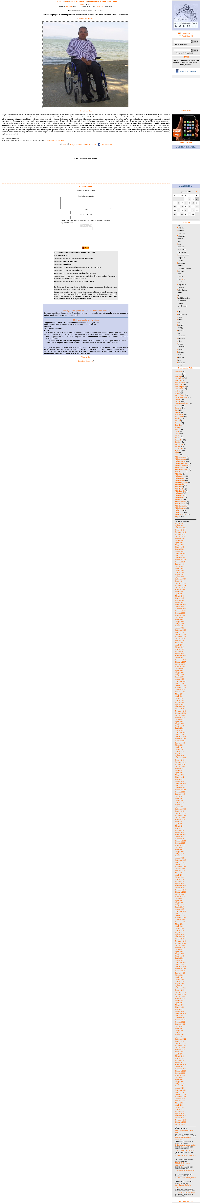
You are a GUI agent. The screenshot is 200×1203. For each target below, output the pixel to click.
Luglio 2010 (179, 728)
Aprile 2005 (179, 594)
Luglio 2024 (179, 1086)
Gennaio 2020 (180, 971)
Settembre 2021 (180, 1013)
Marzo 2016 (179, 873)
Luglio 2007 (179, 651)
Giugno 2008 (179, 675)
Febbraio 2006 (180, 615)
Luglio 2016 (179, 881)
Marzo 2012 (179, 771)
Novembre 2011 (180, 762)
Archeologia (179, 378)
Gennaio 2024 (180, 1073)
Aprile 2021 (179, 1003)
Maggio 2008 (179, 673)
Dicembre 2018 (180, 943)
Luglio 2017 (179, 907)
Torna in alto (85, 359)
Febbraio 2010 (180, 717)
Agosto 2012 (179, 781)
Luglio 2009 (179, 702)
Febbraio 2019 (180, 947)
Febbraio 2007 (180, 641)
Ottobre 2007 (179, 658)
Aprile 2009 (179, 696)
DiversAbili (100, 7)
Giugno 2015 (179, 854)
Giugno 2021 (179, 1007)
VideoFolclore (180, 489)
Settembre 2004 (180, 579)
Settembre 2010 (180, 732)
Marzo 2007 (179, 643)
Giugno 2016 (179, 879)
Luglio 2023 (179, 1060)
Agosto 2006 (179, 628)
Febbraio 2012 (180, 768)
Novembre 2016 (180, 890)
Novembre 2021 (180, 1018)
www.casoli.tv (186, 111)
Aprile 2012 (179, 773)
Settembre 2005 (180, 604)
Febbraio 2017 (180, 896)
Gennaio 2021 (180, 996)
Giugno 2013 (179, 803)
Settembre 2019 (180, 962)
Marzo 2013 (179, 796)
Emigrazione (179, 416)
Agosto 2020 (179, 986)
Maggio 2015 (179, 852)
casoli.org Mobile (186, 142)
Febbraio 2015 (180, 845)
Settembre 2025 (180, 1116)
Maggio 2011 (179, 749)
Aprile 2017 (179, 901)
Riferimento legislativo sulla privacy (86, 322)
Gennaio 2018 (180, 920)
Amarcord (178, 372)
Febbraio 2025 (180, 1101)
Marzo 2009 (179, 694)
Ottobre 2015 (179, 862)
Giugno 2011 (179, 751)
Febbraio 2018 (180, 922)
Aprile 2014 (179, 824)
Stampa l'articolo (74, 145)
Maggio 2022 (179, 1030)
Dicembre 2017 (180, 918)
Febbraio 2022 (180, 1024)
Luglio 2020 (179, 984)
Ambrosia (178, 376)
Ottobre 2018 (179, 939)
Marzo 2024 (179, 1077)
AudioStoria (179, 389)
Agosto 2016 (179, 884)
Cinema (177, 399)
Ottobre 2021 (179, 1016)
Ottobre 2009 (179, 709)
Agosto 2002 (179, 526)
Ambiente (178, 374)
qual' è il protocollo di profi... (185, 1150)
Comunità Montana (181, 404)
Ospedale (178, 440)
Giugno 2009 (179, 700)
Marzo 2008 (179, 668)
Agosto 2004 (179, 577)
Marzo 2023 (179, 1052)
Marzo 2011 (179, 745)
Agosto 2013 (179, 807)
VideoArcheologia (181, 465)
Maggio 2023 (179, 1056)
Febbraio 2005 (180, 590)
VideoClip (178, 474)
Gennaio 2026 (180, 1124)
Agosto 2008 (179, 679)
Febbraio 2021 (180, 999)
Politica (177, 442)
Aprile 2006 (179, 619)
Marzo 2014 (179, 822)
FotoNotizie (73, 1)
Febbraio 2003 (180, 538)
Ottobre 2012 (179, 786)
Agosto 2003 (179, 551)
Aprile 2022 (179, 1028)
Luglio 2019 (179, 958)
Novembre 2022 (180, 1043)
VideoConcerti (180, 476)
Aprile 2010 (179, 722)
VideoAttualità (180, 468)
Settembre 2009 (180, 707)
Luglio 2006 (179, 626)
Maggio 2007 (179, 647)
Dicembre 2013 (180, 815)
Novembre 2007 (180, 660)
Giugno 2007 (179, 649)
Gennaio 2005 (180, 587)
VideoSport (179, 510)
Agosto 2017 (179, 909)
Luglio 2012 (179, 779)
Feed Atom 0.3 (186, 36)
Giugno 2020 (179, 981)
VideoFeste (179, 487)
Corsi (177, 410)
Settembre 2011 (180, 758)
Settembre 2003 (180, 553)
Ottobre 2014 (179, 837)
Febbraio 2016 (180, 871)
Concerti (178, 406)
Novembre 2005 (180, 609)
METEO (186, 57)
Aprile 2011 (179, 747)
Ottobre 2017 (179, 913)
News (66, 1)
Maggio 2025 (179, 1107)
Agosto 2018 (179, 935)
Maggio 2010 (179, 724)
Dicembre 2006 (180, 636)
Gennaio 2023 (180, 1048)
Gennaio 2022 (180, 1022)
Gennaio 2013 (180, 792)
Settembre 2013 (180, 809)
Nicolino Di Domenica (86, 18)
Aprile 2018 (179, 926)
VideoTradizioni (180, 514)
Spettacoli (178, 451)
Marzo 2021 (179, 1001)
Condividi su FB (105, 145)
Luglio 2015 (179, 856)
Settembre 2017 (180, 911)
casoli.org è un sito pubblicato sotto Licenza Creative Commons (86, 313)
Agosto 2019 (179, 960)
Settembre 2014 (180, 835)
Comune (178, 402)
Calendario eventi (181, 397)
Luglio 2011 (179, 754)
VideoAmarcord (180, 457)
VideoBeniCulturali (182, 470)
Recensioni (179, 444)
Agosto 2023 (179, 1062)
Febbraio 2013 (180, 794)
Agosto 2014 (179, 832)
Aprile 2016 (179, 875)
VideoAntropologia (181, 463)
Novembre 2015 (180, 864)
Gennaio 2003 (180, 536)
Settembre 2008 (180, 681)
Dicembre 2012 (180, 790)
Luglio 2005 (179, 600)
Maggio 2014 (179, 826)
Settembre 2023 (180, 1065)
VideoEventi (179, 485)
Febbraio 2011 (180, 743)
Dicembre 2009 (180, 713)
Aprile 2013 (179, 798)
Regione (178, 446)
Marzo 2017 (179, 898)
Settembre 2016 (180, 886)
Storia (177, 455)
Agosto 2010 (179, 730)
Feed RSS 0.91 (185, 33)
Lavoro (177, 427)
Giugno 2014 (179, 828)
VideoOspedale (180, 502)
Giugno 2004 (179, 573)
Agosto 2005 (179, 602)
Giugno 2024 (179, 1084)
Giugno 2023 (179, 1058)
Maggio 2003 (179, 545)
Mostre (177, 434)
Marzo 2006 (179, 617)
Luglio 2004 (179, 575)
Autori (115, 1)
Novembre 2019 (180, 967)
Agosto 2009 (179, 705)
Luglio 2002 (179, 524)
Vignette (178, 517)
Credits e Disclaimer (85, 363)
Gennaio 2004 (180, 562)
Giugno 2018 (179, 930)
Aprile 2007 (179, 645)
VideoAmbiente (180, 459)
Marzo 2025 (179, 1103)
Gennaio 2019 (180, 945)
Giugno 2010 (179, 726)
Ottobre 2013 (179, 811)
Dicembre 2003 (180, 560)
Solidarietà (179, 448)
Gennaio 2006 (180, 613)
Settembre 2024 (180, 1090)
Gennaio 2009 (180, 690)
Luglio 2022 (179, 1035)
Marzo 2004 (179, 566)
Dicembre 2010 (180, 739)
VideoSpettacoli (180, 508)
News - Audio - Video (185, 368)
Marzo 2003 (179, 541)
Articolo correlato (86, 111)
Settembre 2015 (180, 860)
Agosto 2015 (179, 858)
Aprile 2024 (179, 1079)
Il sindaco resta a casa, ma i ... (185, 1145)
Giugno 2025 (179, 1109)
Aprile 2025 (179, 1105)
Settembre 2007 (180, 656)
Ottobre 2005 (179, 607)
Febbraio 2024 (180, 1075)
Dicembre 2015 (180, 866)
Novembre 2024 (180, 1094)
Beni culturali (180, 395)
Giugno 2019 (179, 956)
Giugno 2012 (179, 777)
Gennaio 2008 (180, 664)
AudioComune (180, 382)
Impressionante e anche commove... (183, 1139)
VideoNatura (179, 500)
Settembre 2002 (180, 528)
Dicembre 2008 (180, 688)
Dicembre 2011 (180, 764)
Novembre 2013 (180, 813)
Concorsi (178, 408)
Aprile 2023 (179, 1054)
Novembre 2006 (180, 634)
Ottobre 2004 (179, 581)
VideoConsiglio (180, 478)
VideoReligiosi (180, 504)
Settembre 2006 (180, 630)
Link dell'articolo (89, 145)
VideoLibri (179, 493)
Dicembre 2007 (180, 662)
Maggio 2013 (179, 800)
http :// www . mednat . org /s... (185, 1192)
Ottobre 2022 (179, 1041)
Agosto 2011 (179, 756)
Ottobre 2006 (179, 632)
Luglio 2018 (179, 932)
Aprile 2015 (179, 849)
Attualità (178, 380)
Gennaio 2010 (180, 715)
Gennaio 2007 (180, 639)
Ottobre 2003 (179, 555)
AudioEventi (179, 385)
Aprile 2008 (179, 671)
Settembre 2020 (180, 988)
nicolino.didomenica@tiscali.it (55, 140)
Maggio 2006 (179, 622)
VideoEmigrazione (181, 483)
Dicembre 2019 (180, 969)
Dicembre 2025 (180, 1122)
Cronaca (178, 412)
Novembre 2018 (180, 941)
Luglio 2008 (179, 677)
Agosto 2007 (179, 653)
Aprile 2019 (179, 952)
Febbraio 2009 (180, 692)
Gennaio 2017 (180, 894)
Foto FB (178, 421)
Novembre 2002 (180, 532)
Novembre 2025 (180, 1120)
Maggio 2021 (179, 1005)
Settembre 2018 (180, 937)
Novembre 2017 (180, 915)
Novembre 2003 (180, 558)
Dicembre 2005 (180, 611)
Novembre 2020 (180, 992)
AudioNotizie (94, 1)
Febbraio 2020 (180, 973)
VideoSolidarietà (181, 506)
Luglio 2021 (179, 1009)
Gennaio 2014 (180, 817)
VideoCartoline (180, 472)
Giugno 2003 (179, 547)
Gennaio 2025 (180, 1099)
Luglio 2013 (179, 805)
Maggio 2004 (179, 570)
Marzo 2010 (179, 719)
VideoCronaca (180, 480)
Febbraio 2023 (180, 1050)
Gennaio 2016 (180, 869)
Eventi (177, 419)
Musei (177, 436)
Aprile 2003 (179, 543)
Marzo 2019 (179, 950)
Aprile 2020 (179, 977)
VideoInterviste (180, 491)
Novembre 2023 (180, 1069)
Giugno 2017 (179, 905)
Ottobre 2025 (179, 1118)
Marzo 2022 (179, 1026)
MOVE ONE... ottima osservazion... (182, 1164)
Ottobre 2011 (179, 760)
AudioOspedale (180, 387)
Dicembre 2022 (180, 1045)
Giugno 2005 (179, 598)
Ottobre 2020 (179, 990)
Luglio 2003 (179, 549)
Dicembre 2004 (180, 585)
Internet (177, 423)
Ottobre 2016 (179, 888)
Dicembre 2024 (180, 1096)
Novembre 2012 (180, 788)
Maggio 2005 (179, 596)
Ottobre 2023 (179, 1067)
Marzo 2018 (179, 924)
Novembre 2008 (180, 685)
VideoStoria (179, 512)
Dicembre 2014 (180, 841)
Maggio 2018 (179, 928)
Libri (177, 429)
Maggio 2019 (179, 954)
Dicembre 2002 (180, 534)
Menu (177, 431)
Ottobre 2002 (179, 530)
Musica (177, 438)
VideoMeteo (179, 495)
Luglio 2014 (179, 830)
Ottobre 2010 (179, 734)
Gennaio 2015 (180, 843)
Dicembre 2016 (180, 892)
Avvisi (177, 393)
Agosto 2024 (179, 1088)
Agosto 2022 (179, 1037)
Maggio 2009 (179, 698)
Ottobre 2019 (179, 964)
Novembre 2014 (180, 839)
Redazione (69, 7)
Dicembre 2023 (180, 1071)
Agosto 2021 (179, 1011)
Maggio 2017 (179, 903)
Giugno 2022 (179, 1033)
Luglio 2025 (179, 1111)
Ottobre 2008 (179, 683)
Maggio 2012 (179, 775)
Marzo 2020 (179, 975)
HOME (58, 1)
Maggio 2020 (179, 979)
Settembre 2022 (180, 1039)
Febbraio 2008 (180, 666)
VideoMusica (179, 497)
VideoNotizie (83, 1)
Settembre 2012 (180, 783)
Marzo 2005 (179, 592)
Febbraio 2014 (180, 820)
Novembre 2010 (180, 737)
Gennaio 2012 (180, 766)
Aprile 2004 (179, 568)
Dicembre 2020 (180, 994)
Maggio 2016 (179, 877)
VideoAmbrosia (180, 461)
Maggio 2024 (179, 1082)
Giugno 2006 (179, 624)
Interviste (178, 425)
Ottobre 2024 (179, 1092)
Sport (177, 453)
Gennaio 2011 (180, 741)
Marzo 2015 (179, 847)
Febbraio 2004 (180, 564)
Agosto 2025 (179, 1114)
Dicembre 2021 (180, 1020)
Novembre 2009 (180, 711)
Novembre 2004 (180, 583)
